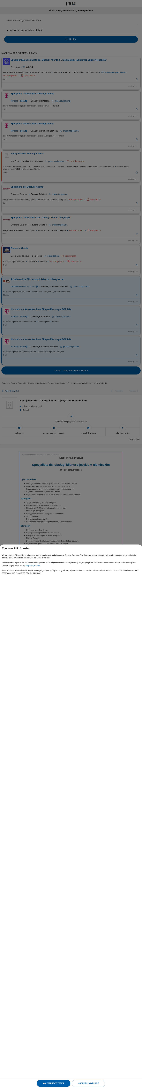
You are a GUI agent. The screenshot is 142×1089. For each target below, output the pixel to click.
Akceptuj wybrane (88, 1083)
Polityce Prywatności (32, 566)
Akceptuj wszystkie (53, 1083)
